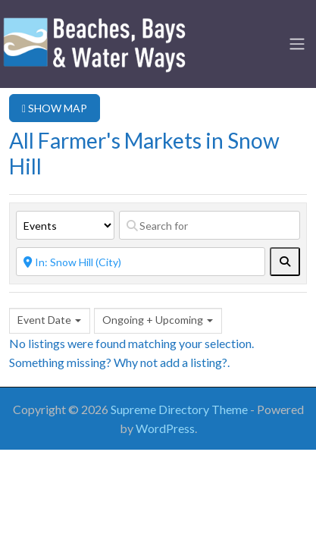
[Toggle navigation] (297, 44)
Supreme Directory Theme (180, 409)
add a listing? (193, 362)
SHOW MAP (54, 108)
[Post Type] (65, 225)
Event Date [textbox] (44, 319)
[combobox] (49, 321)
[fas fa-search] (285, 261)
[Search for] (209, 225)
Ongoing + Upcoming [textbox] (152, 319)
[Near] (140, 261)
